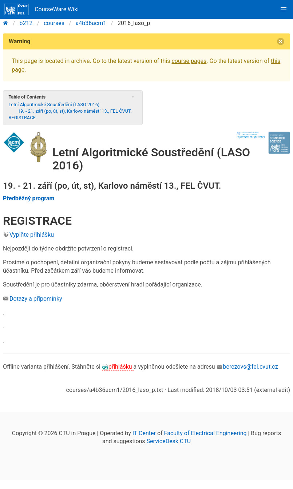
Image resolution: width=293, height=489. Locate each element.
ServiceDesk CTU (169, 441)
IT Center (144, 433)
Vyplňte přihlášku (31, 234)
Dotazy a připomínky (35, 298)
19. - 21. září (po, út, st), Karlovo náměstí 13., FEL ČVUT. (75, 111)
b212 (26, 23)
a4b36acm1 (91, 23)
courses (54, 23)
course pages (188, 60)
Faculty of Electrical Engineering (205, 433)
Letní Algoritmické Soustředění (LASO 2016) (53, 104)
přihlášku (121, 366)
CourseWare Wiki (41, 9)
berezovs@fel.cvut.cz (250, 366)
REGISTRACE (21, 117)
